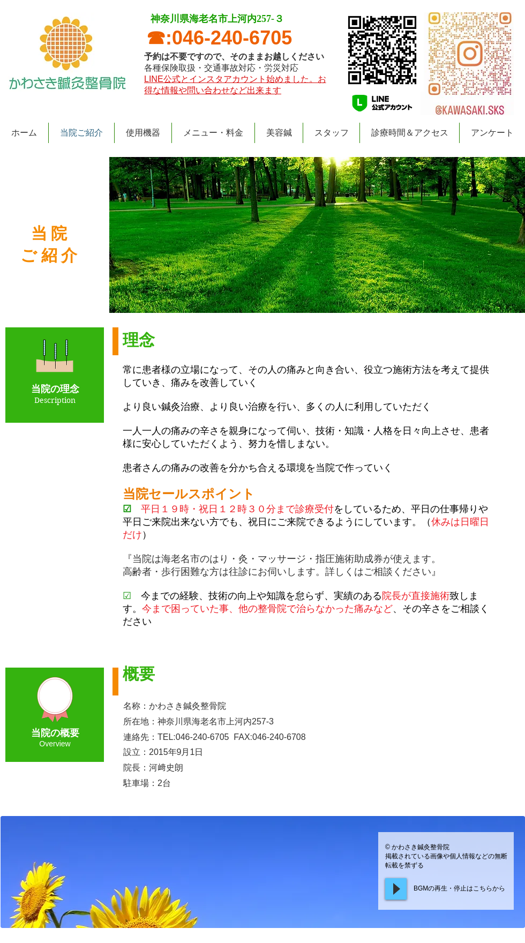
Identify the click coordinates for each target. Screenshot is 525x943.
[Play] (396, 889)
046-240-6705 (232, 38)
